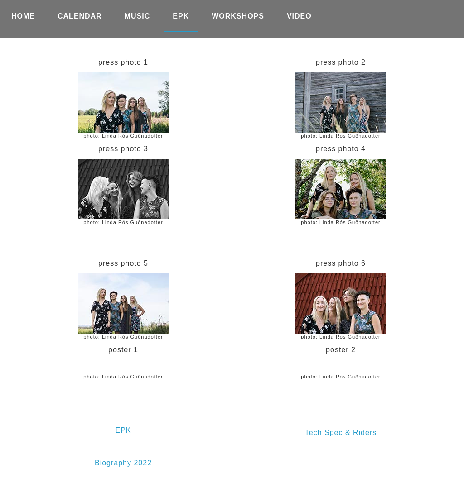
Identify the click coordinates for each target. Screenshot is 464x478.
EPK (123, 430)
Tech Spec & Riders (341, 432)
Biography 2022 (123, 463)
